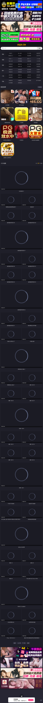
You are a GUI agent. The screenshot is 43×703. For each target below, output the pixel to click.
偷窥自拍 (11, 69)
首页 (15, 643)
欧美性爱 (38, 64)
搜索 (40, 48)
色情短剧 (20, 82)
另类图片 (38, 72)
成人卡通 (29, 64)
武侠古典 (38, 75)
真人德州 (20, 53)
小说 (3, 76)
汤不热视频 (38, 80)
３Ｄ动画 (38, 58)
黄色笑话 (29, 77)
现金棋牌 (29, 55)
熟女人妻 (11, 61)
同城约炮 (11, 80)
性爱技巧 (38, 77)
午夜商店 (20, 80)
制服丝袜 (11, 66)
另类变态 (38, 66)
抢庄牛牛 (38, 55)
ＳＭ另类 (38, 61)
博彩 (3, 54)
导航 (3, 81)
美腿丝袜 (11, 72)
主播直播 (29, 61)
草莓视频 (29, 80)
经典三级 (20, 66)
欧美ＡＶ (29, 58)
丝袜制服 (20, 61)
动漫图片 (38, 69)
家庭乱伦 (20, 75)
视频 (3, 59)
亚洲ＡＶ (11, 58)
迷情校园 (11, 77)
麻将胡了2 (11, 55)
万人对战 (29, 53)
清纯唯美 (20, 72)
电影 (3, 65)
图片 (3, 70)
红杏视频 (11, 82)
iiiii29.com (21, 45)
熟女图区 (29, 72)
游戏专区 (38, 53)
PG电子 (10, 53)
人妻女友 (29, 75)
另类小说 (20, 77)
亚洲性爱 (11, 64)
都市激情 (11, 75)
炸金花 (19, 55)
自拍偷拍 (20, 58)
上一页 (19, 643)
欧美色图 (29, 69)
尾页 (28, 643)
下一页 (23, 643)
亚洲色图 (20, 69)
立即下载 (31, 700)
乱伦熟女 (29, 66)
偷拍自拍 (20, 64)
